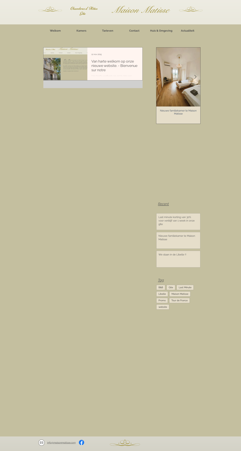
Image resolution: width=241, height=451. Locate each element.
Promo (162, 300)
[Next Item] (195, 77)
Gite (171, 287)
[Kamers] (81, 30)
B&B (160, 287)
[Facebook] (81, 442)
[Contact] (134, 30)
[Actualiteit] (187, 30)
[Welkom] (55, 30)
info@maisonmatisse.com (61, 442)
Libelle (162, 294)
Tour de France (179, 300)
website (162, 307)
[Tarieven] (107, 30)
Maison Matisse (180, 294)
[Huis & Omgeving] (161, 30)
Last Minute (185, 287)
